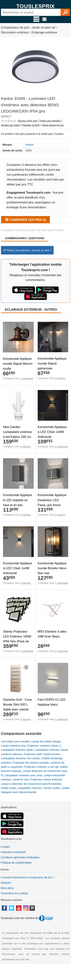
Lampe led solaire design (46, 741)
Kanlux (30, 144)
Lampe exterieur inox (13, 745)
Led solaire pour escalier (15, 741)
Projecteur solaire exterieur (46, 779)
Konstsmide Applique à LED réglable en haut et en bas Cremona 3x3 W (17, 502)
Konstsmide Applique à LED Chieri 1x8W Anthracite (52, 431)
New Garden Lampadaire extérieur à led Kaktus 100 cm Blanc (17, 434)
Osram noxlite (52, 788)
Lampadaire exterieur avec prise (23, 775)
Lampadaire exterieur (29, 788)
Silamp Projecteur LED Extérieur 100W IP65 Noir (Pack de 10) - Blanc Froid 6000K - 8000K (17, 641)
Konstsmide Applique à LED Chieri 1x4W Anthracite (17, 568)
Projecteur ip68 (33, 754)
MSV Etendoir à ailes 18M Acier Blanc (52, 634)
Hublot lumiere (51, 754)
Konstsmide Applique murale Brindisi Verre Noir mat (52, 568)
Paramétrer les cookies (14, 893)
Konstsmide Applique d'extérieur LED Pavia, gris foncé (52, 499)
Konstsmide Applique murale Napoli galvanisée (52, 363)
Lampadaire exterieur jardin (17, 749)
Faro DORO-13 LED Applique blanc (52, 702)
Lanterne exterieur (11, 754)
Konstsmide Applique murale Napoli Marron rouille (18, 363)
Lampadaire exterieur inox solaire (20, 758)
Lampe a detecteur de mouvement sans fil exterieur (31, 783)
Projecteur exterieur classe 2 (44, 745)
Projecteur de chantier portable (30, 762)
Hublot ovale (8, 788)
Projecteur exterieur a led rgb (41, 766)
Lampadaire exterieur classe (51, 749)
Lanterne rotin (20, 779)
